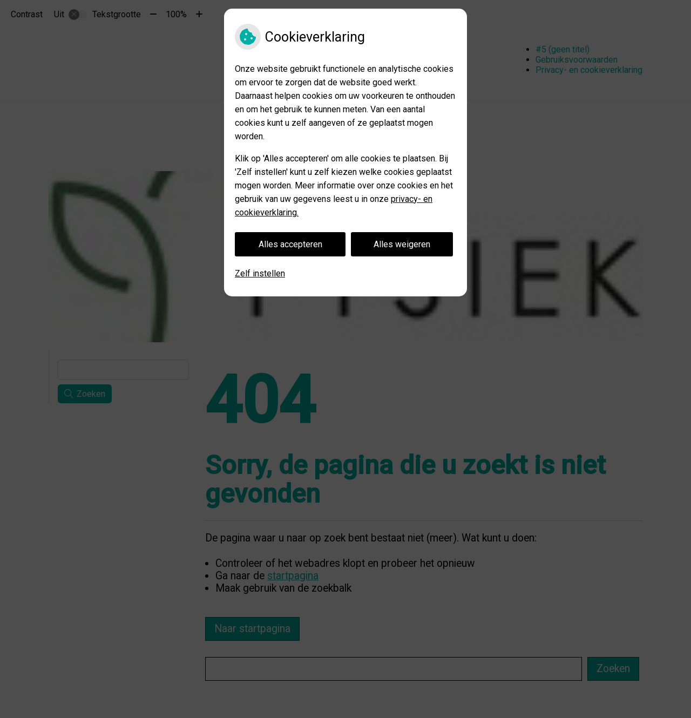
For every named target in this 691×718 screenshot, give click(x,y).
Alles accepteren (290, 244)
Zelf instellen (260, 273)
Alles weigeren (402, 244)
